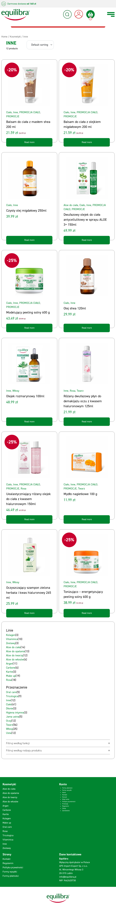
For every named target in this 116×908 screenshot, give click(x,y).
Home (64, 792)
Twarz (80, 391)
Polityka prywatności (68, 801)
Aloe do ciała (71, 205)
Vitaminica (8, 839)
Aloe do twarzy (10, 797)
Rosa (72, 391)
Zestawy (7, 848)
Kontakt (64, 795)
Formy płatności (67, 788)
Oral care (7, 826)
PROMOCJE (12, 116)
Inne (15, 112)
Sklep (64, 808)
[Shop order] (40, 44)
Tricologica (8, 835)
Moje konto (65, 799)
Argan (5, 805)
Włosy (15, 391)
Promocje (65, 804)
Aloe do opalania (11, 793)
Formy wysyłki (67, 790)
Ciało (9, 112)
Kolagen (7, 818)
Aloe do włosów (10, 801)
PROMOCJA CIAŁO (29, 112)
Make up (7, 822)
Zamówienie (66, 811)
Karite (6, 814)
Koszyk (64, 797)
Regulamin (65, 806)
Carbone (7, 810)
